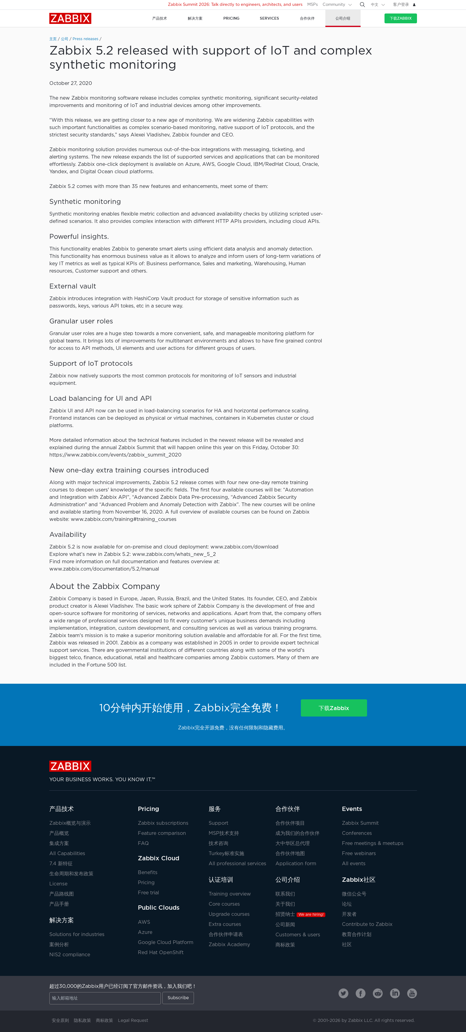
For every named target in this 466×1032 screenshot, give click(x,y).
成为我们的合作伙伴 (297, 833)
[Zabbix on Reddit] (378, 993)
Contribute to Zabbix (367, 924)
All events (354, 864)
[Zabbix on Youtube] (412, 993)
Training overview (230, 894)
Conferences (357, 833)
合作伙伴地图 (290, 853)
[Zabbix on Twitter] (343, 993)
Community (334, 4)
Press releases (85, 39)
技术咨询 (218, 843)
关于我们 (285, 904)
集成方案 (59, 843)
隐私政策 (82, 1020)
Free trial (148, 893)
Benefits (147, 872)
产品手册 (59, 904)
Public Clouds (159, 907)
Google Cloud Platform (165, 942)
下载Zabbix (401, 18)
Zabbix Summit (360, 823)
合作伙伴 (287, 808)
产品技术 (61, 808)
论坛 (347, 904)
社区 (347, 944)
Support (218, 823)
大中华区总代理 (292, 843)
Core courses (224, 904)
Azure (145, 932)
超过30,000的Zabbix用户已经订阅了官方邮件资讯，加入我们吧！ (123, 986)
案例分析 (59, 944)
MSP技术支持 (224, 833)
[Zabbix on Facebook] (361, 993)
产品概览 (59, 833)
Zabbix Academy (229, 944)
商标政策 (285, 945)
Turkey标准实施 (226, 853)
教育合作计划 (356, 934)
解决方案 (61, 920)
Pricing (148, 808)
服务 (215, 808)
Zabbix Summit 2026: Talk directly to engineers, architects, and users (235, 4)
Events (352, 808)
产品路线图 (61, 894)
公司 (64, 39)
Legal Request (133, 1020)
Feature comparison (162, 833)
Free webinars (359, 853)
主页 (53, 39)
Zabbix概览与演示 (70, 823)
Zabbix (70, 18)
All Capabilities (67, 853)
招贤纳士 (300, 914)
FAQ (143, 843)
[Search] (362, 4)
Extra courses (225, 924)
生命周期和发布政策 (71, 874)
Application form (295, 864)
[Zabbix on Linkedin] (395, 993)
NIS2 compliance (69, 955)
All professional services (237, 864)
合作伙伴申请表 (226, 934)
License (58, 884)
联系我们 (285, 894)
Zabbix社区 (359, 879)
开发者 (349, 914)
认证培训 (221, 879)
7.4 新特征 (61, 864)
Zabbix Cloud (158, 858)
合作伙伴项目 (290, 823)
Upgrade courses (229, 914)
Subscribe (178, 998)
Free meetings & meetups (372, 843)
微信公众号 (354, 894)
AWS (144, 922)
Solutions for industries (76, 934)
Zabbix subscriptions (163, 823)
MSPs (312, 4)
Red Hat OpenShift (161, 952)
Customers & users (297, 935)
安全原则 (60, 1020)
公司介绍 (287, 879)
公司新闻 (285, 925)
